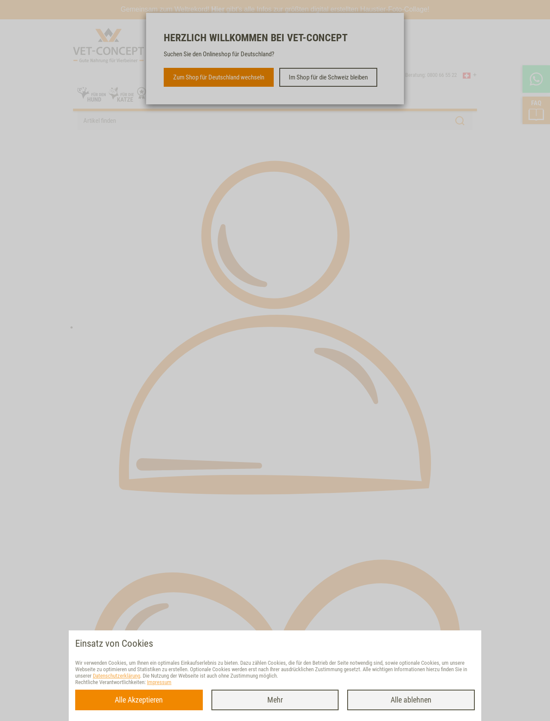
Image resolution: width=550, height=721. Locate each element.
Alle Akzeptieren (139, 699)
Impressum (159, 682)
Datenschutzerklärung (116, 675)
